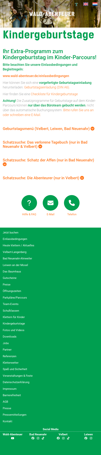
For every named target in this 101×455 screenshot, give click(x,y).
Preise (6, 284)
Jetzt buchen (10, 232)
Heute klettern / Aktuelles (18, 245)
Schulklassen (11, 310)
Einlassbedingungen (15, 239)
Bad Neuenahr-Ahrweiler (17, 258)
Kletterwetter (11, 362)
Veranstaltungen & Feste (18, 375)
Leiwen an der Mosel (15, 265)
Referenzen (9, 356)
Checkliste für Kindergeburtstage (54, 94)
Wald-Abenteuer (52, 14)
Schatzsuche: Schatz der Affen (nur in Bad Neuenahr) (48, 162)
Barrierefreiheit (12, 395)
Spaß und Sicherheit (15, 369)
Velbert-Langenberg (14, 252)
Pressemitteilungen (14, 414)
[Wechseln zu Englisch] (85, 4)
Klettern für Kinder (14, 317)
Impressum (9, 388)
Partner (7, 349)
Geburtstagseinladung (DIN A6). (47, 87)
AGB (5, 401)
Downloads (9, 336)
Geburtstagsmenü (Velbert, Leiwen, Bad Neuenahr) (48, 128)
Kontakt (7, 421)
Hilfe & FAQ (29, 214)
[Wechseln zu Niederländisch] (95, 4)
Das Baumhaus (12, 271)
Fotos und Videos (13, 330)
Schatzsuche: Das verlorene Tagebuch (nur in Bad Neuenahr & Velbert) (45, 144)
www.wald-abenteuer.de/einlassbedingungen (36, 76)
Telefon (71, 214)
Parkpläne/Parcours (15, 297)
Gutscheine (9, 278)
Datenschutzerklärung (16, 382)
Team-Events (11, 304)
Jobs (6, 343)
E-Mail (50, 214)
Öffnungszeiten (12, 291)
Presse (7, 408)
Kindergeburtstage (14, 323)
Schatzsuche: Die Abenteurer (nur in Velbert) (43, 178)
